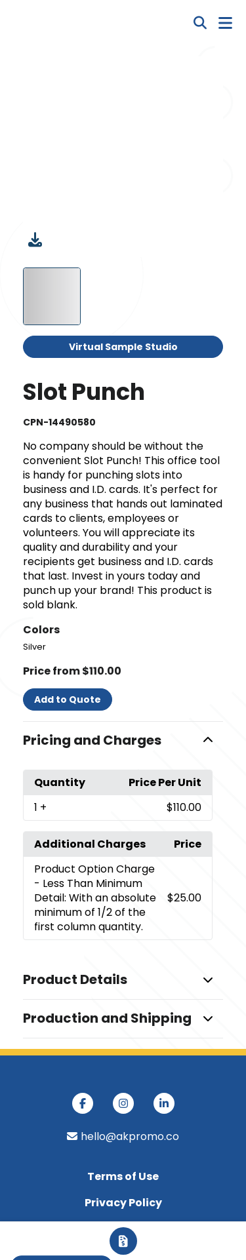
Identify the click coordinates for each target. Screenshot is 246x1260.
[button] (123, 741)
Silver (34, 646)
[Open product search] (200, 23)
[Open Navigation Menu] (225, 23)
